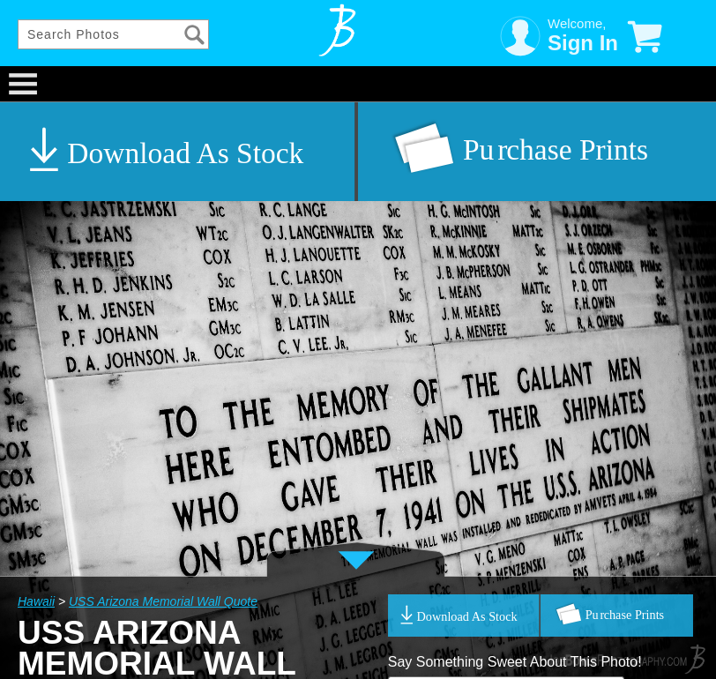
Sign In (583, 43)
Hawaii (36, 601)
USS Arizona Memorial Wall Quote (163, 601)
